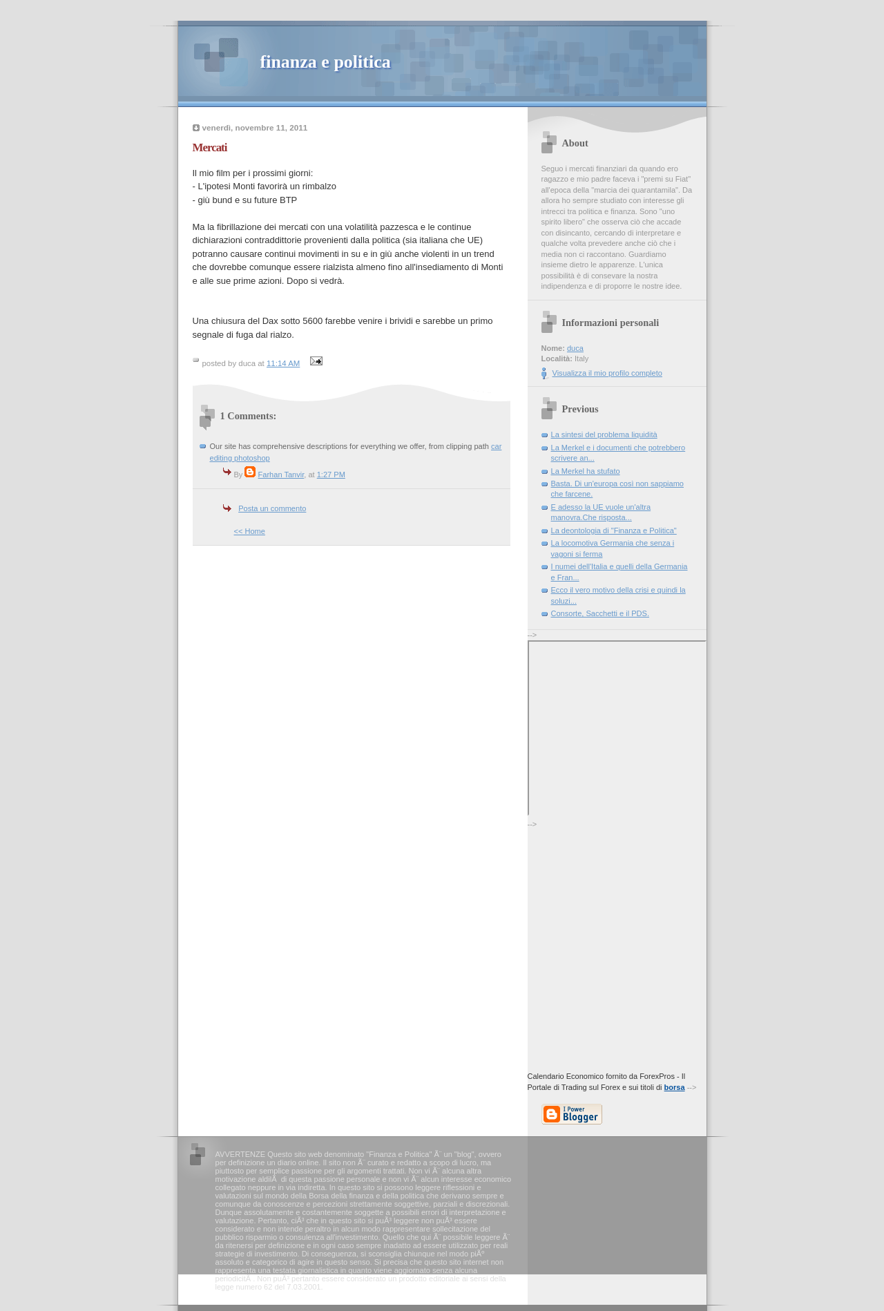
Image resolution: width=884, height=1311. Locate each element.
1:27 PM (331, 474)
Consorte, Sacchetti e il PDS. (600, 613)
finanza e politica (325, 62)
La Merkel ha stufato (585, 471)
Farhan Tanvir (281, 474)
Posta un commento (272, 508)
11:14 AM (283, 363)
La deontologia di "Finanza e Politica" (614, 530)
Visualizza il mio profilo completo (607, 373)
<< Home (249, 531)
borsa (674, 1087)
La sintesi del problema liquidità (604, 434)
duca (575, 348)
